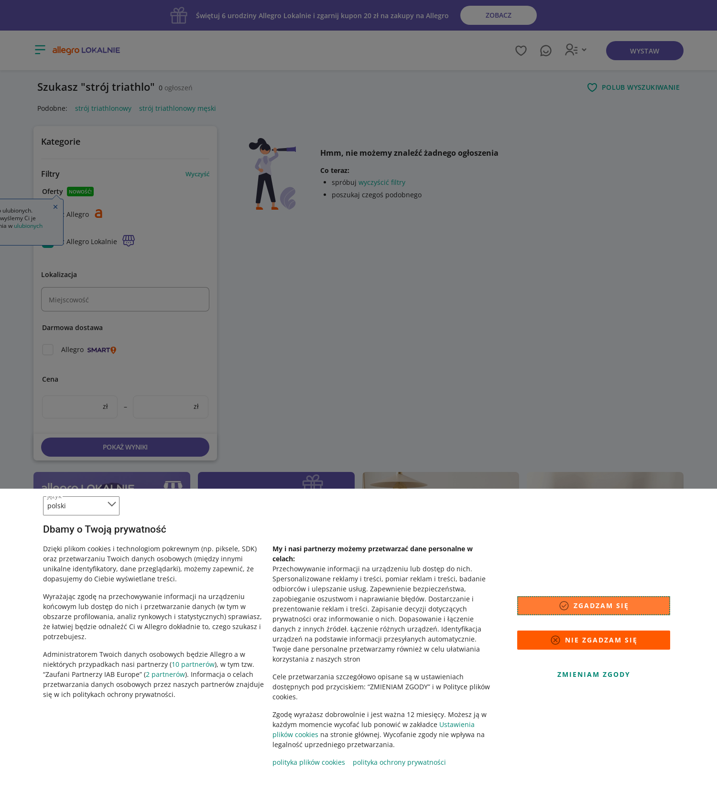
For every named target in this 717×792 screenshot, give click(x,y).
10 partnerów (193, 664)
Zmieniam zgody (593, 674)
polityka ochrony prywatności (399, 762)
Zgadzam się (593, 605)
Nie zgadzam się (594, 640)
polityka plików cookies (308, 762)
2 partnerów (165, 674)
